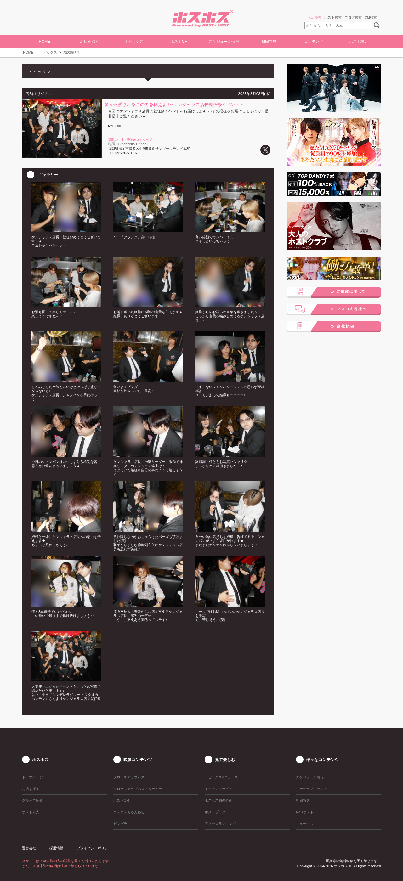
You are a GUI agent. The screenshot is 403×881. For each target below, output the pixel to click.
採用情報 (56, 848)
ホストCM (179, 41)
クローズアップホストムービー (137, 789)
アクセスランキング (220, 824)
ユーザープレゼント (311, 789)
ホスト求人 (358, 41)
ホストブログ (215, 812)
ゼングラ (120, 824)
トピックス (48, 52)
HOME (44, 41)
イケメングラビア (218, 789)
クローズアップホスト (130, 777)
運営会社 (29, 848)
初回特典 (268, 41)
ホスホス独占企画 (218, 800)
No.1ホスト (305, 812)
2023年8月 (71, 52)
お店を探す (89, 41)
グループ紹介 (32, 800)
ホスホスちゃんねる (129, 812)
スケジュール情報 (224, 41)
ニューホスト (306, 824)
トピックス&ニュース (221, 777)
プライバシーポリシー (94, 848)
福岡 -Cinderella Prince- (128, 144)
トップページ (32, 777)
